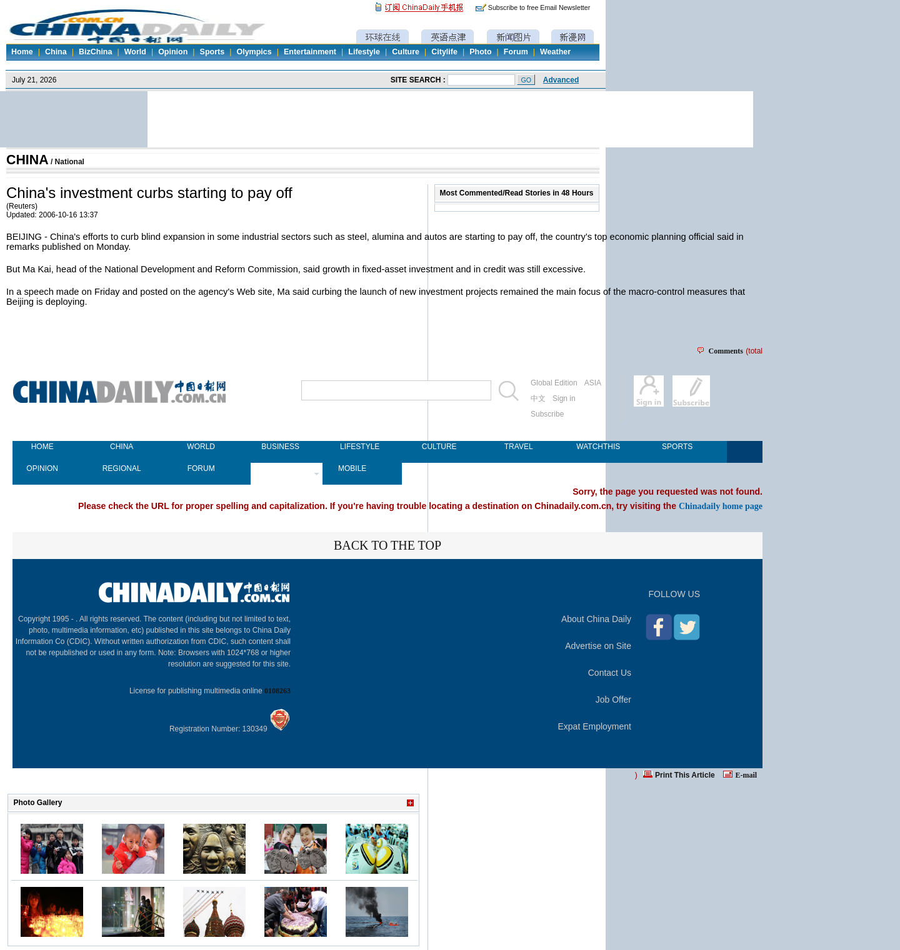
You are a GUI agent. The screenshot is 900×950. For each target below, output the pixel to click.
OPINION (42, 468)
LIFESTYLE (359, 446)
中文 (538, 398)
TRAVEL (518, 446)
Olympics (253, 51)
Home (22, 51)
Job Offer (613, 700)
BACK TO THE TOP (387, 545)
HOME (42, 446)
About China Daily (596, 619)
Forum (516, 51)
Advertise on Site (598, 646)
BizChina (95, 51)
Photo (480, 51)
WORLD (201, 446)
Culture (405, 51)
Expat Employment (595, 726)
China (56, 51)
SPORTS (677, 446)
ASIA (592, 383)
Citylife (444, 51)
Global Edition (554, 383)
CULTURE (439, 446)
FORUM (201, 468)
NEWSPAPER (280, 468)
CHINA (27, 159)
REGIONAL (121, 468)
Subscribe (547, 414)
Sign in (564, 398)
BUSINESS (280, 446)
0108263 (277, 690)
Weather (555, 51)
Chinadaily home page (720, 506)
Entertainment (310, 51)
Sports (212, 51)
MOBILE (352, 468)
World (135, 51)
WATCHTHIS (597, 446)
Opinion (173, 51)
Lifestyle (364, 51)
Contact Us (609, 673)
